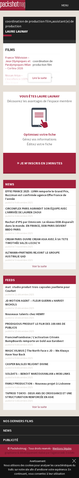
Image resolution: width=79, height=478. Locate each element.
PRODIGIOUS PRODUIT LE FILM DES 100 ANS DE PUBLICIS (35, 325)
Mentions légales (62, 448)
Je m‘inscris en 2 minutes (39, 162)
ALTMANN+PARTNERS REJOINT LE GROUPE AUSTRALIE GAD (32, 254)
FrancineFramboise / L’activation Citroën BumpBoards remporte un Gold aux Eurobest (34, 339)
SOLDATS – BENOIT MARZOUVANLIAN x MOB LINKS (37, 374)
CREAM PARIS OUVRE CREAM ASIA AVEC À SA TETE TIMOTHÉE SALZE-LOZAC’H (36, 241)
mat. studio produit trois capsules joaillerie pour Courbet (37, 289)
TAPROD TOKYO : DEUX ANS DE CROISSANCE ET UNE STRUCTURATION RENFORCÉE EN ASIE (38, 395)
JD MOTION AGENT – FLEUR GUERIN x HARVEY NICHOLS (34, 302)
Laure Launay (16, 31)
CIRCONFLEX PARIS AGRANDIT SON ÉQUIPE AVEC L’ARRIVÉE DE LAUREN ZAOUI (36, 210)
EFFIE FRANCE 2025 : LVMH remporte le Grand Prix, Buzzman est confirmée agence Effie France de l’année (37, 195)
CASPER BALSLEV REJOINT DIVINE (26, 364)
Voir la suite (39, 266)
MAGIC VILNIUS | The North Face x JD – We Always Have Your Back (37, 352)
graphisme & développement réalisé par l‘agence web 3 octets (39, 452)
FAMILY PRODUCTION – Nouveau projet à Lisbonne (37, 383)
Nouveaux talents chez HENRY (24, 314)
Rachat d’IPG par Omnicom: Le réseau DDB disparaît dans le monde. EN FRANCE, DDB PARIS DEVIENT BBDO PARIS (39, 225)
